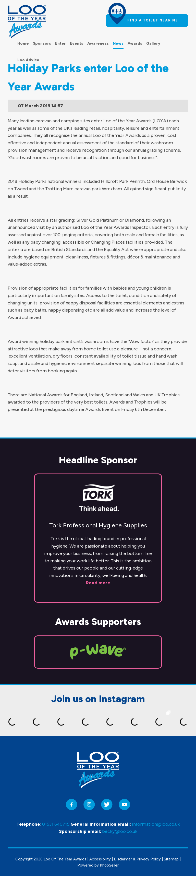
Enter (60, 43)
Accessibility (100, 859)
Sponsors (42, 43)
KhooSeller (109, 865)
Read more (98, 583)
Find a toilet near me (152, 20)
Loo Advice (28, 60)
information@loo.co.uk (156, 824)
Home (23, 43)
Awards (135, 43)
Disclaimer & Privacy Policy (137, 859)
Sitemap (171, 859)
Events (76, 43)
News (118, 43)
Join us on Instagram (98, 698)
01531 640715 (55, 824)
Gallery (153, 43)
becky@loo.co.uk (119, 831)
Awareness (98, 43)
